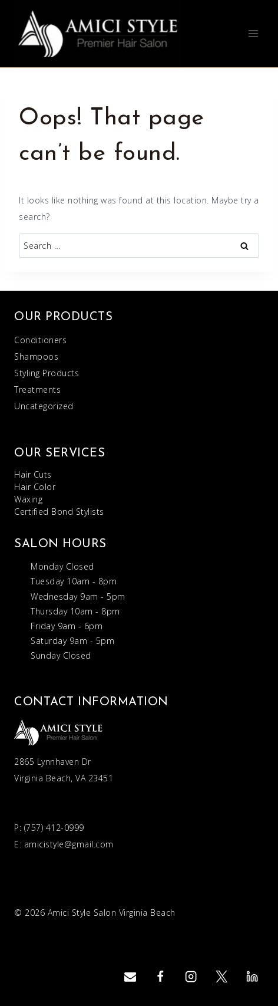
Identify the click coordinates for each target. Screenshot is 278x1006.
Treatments (37, 389)
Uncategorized (44, 406)
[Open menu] (253, 33)
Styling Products (46, 373)
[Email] (130, 977)
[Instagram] (191, 977)
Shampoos (36, 356)
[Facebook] (160, 977)
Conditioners (40, 340)
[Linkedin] (252, 977)
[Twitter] (222, 977)
